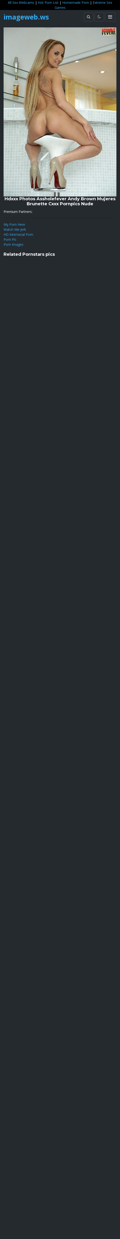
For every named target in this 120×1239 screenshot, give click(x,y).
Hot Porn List (48, 2)
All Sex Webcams (21, 2)
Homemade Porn (75, 2)
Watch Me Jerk (15, 229)
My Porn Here (14, 224)
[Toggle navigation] (110, 16)
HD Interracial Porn (18, 234)
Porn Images (13, 244)
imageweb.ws (26, 16)
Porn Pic (10, 239)
